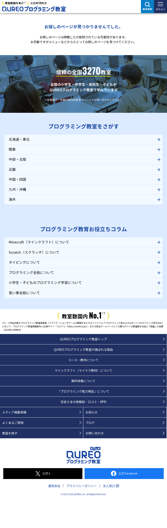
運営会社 (54, 486)
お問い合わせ (94, 433)
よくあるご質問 (12, 422)
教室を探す (9, 433)
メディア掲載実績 (14, 412)
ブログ (90, 422)
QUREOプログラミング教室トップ (83, 339)
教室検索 (147, 9)
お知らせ (91, 412)
